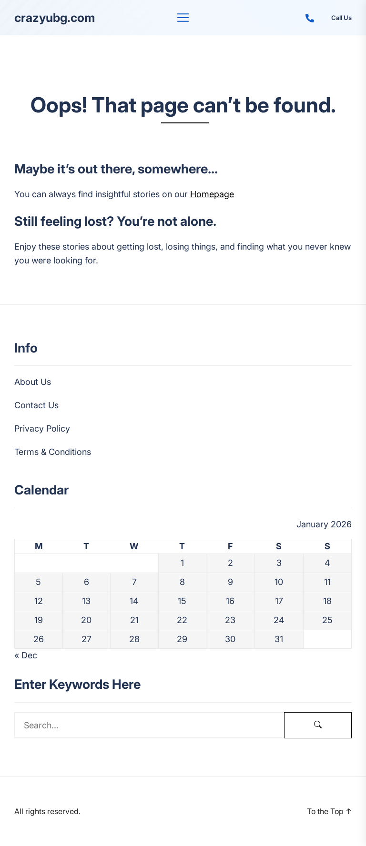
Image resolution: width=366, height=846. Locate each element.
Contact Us (36, 405)
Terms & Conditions (52, 452)
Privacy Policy (42, 428)
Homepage (212, 194)
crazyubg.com (54, 17)
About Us (32, 382)
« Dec (25, 655)
